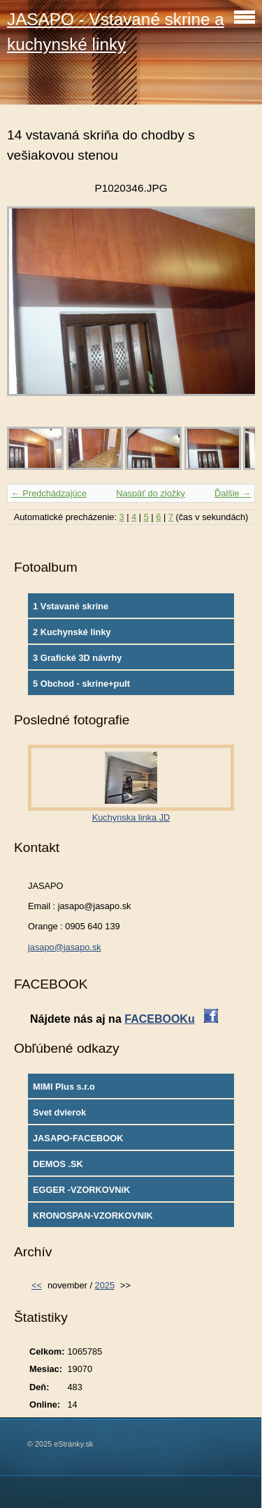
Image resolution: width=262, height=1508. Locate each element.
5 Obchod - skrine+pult (81, 683)
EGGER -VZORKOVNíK (81, 1190)
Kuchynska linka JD (131, 817)
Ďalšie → (232, 493)
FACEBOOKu (159, 1019)
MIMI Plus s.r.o (64, 1086)
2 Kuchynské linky (72, 632)
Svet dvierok (59, 1112)
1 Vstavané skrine (70, 606)
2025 (105, 1285)
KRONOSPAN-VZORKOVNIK (93, 1215)
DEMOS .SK (58, 1164)
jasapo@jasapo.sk (64, 947)
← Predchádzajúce (49, 493)
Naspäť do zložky (150, 493)
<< (36, 1285)
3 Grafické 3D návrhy (77, 658)
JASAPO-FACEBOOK (78, 1138)
